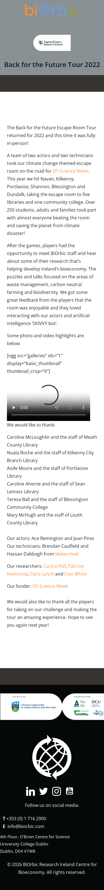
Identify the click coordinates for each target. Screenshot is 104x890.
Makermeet (67, 554)
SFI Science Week (70, 171)
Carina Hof (55, 566)
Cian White (75, 574)
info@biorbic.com (25, 826)
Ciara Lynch (42, 574)
